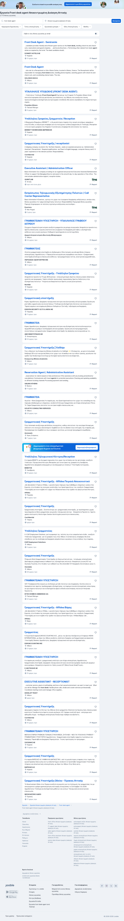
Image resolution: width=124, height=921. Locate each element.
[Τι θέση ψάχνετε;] (21, 21)
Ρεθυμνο (25, 838)
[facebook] (102, 886)
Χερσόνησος (26, 827)
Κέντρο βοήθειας (35, 898)
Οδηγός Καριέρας (81, 892)
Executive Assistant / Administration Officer (49, 168)
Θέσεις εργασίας (35, 895)
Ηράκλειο (25, 840)
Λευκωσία (25, 843)
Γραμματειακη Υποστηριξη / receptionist (47, 143)
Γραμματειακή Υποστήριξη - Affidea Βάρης (48, 607)
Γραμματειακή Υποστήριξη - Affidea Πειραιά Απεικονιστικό (57, 481)
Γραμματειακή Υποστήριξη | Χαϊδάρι (45, 347)
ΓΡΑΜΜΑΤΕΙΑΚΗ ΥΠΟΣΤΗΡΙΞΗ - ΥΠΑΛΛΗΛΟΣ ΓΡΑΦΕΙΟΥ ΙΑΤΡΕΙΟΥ (56, 222)
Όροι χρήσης (9, 916)
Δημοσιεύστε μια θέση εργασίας (78, 4)
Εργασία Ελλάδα (35, 901)
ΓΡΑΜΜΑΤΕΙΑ (32, 322)
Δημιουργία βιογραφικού (86, 447)
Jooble (116, 916)
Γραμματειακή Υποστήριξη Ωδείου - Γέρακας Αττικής (54, 780)
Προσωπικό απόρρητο (24, 916)
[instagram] (106, 886)
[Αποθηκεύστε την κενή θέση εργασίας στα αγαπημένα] (96, 42)
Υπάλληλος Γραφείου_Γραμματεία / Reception (50, 118)
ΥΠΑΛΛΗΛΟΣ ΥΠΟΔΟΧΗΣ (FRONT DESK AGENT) (51, 91)
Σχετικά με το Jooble (36, 889)
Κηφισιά (24, 846)
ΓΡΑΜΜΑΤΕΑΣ (32, 248)
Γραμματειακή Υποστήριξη (39, 421)
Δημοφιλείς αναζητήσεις (32, 814)
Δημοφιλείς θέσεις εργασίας (31, 873)
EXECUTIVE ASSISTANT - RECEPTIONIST (47, 681)
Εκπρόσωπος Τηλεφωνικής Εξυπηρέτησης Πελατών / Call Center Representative (57, 194)
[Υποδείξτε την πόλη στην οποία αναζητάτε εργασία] (64, 21)
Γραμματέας (31, 632)
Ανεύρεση (116, 21)
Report (93, 58)
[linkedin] (116, 886)
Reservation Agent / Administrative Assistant (49, 372)
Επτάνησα (25, 835)
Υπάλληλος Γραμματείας (38, 530)
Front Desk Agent (34, 66)
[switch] (96, 34)
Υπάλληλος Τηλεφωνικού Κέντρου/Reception (50, 456)
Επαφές (32, 892)
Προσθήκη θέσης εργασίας (61, 894)
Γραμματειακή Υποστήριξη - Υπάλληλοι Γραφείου (52, 273)
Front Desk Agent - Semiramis (41, 42)
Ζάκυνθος (25, 824)
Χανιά (24, 821)
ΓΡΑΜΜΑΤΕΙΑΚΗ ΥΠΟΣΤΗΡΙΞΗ (41, 580)
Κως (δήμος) (26, 830)
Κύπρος (24, 832)
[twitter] (111, 886)
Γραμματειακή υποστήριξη (39, 298)
